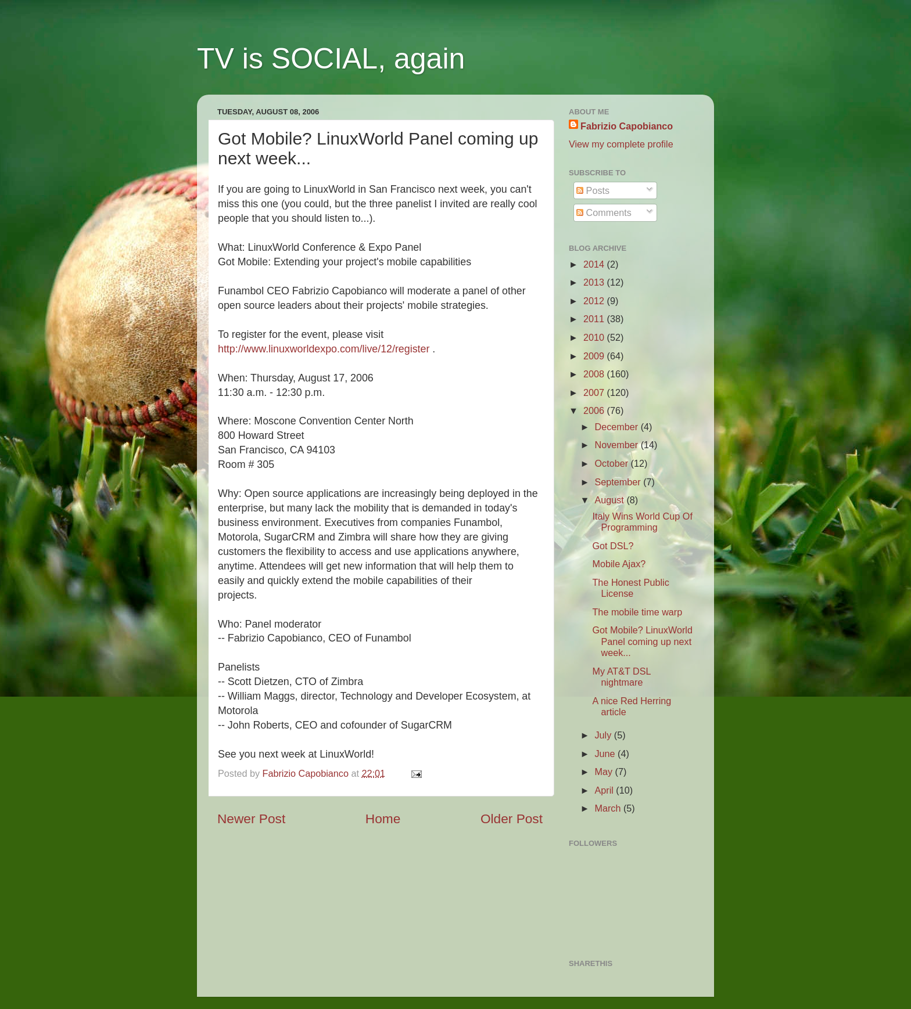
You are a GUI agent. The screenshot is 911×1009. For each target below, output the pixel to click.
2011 (595, 318)
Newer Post (251, 818)
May (604, 771)
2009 (595, 356)
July (604, 735)
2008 (595, 374)
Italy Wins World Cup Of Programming (642, 521)
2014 (595, 264)
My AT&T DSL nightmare (621, 676)
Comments (604, 212)
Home (382, 818)
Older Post (511, 818)
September (618, 482)
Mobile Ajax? (618, 563)
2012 (595, 301)
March (608, 808)
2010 (595, 337)
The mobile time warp (637, 612)
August (610, 500)
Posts (592, 190)
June (606, 753)
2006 (595, 410)
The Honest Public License (630, 588)
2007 (595, 392)
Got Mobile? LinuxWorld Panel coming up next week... (642, 641)
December (617, 426)
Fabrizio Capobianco (307, 773)
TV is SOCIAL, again (331, 58)
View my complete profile (621, 144)
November (617, 444)
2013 (595, 282)
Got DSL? (612, 545)
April (605, 790)
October (612, 463)
